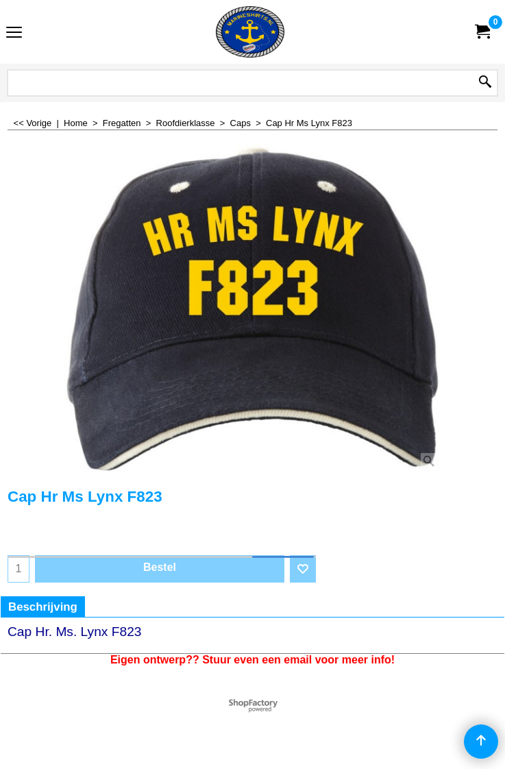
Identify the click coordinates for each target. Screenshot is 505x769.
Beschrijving (42, 606)
